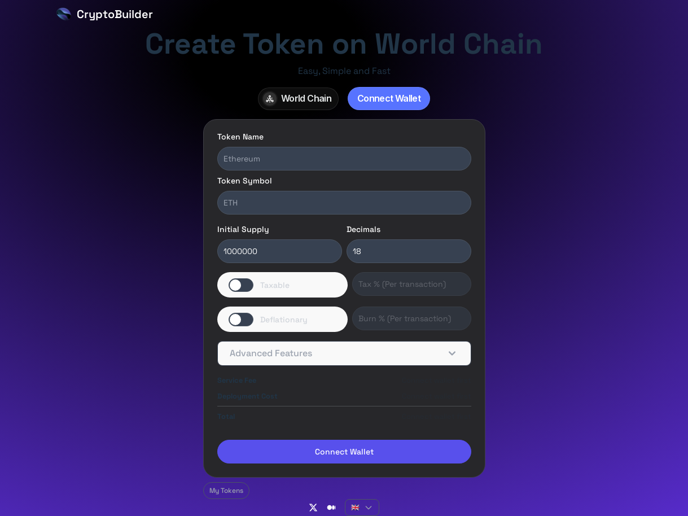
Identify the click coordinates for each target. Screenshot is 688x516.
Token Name (240, 137)
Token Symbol (244, 181)
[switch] (282, 285)
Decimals (363, 229)
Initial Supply (243, 229)
